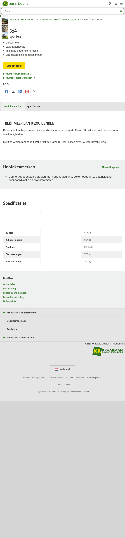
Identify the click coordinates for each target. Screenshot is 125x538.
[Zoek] (62, 11)
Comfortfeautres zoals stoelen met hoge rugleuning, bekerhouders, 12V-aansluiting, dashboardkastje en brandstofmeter (60, 315)
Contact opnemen (94, 514)
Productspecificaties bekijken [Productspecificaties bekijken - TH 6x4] (19, 148)
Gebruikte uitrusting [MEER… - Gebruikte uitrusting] (13, 433)
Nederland (62, 506)
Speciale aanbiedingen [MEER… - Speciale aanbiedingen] (14, 429)
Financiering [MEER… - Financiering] (9, 425)
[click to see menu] (121, 3)
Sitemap (26, 514)
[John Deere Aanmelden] (116, 3)
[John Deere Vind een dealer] (110, 3)
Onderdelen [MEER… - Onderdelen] (9, 421)
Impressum (80, 514)
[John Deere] (17, 3)
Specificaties (33, 176)
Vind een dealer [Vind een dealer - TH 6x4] (14, 136)
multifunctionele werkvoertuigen (58, 19)
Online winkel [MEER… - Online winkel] (10, 437)
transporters (28, 19)
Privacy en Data (38, 514)
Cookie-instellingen (56, 514)
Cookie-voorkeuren (62, 521)
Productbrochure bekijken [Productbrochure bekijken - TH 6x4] (17, 144)
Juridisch (69, 514)
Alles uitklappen (110, 303)
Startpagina (9, 19)
